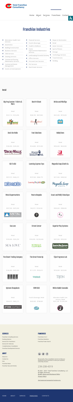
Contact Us (5, 359)
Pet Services (33, 64)
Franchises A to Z (42, 337)
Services (46, 15)
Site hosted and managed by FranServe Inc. (49, 380)
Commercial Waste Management (11, 65)
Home (31, 15)
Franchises (56, 15)
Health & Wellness (35, 46)
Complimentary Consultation (10, 346)
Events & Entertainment (13, 69)
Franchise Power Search (44, 341)
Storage (55, 52)
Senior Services (57, 46)
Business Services (11, 51)
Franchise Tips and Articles (9, 366)
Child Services (9, 54)
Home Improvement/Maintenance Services (38, 50)
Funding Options (6, 339)
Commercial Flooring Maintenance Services (12, 60)
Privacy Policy (42, 376)
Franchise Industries (43, 339)
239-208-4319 (45, 366)
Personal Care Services (36, 61)
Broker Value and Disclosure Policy (49, 374)
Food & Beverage (34, 43)
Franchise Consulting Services (10, 337)
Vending (55, 61)
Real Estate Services (35, 67)
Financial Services (34, 40)
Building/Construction (12, 48)
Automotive (9, 45)
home (4, 396)
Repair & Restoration (59, 40)
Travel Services (57, 58)
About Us (4, 357)
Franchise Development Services (11, 348)
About (38, 15)
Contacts (45, 396)
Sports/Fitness (57, 49)
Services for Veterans (8, 344)
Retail (54, 43)
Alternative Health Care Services (12, 41)
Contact (65, 15)
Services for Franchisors (8, 341)
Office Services (34, 58)
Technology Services (59, 55)
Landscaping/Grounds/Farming (39, 55)
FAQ (3, 361)
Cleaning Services (10, 56)
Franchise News (6, 363)
